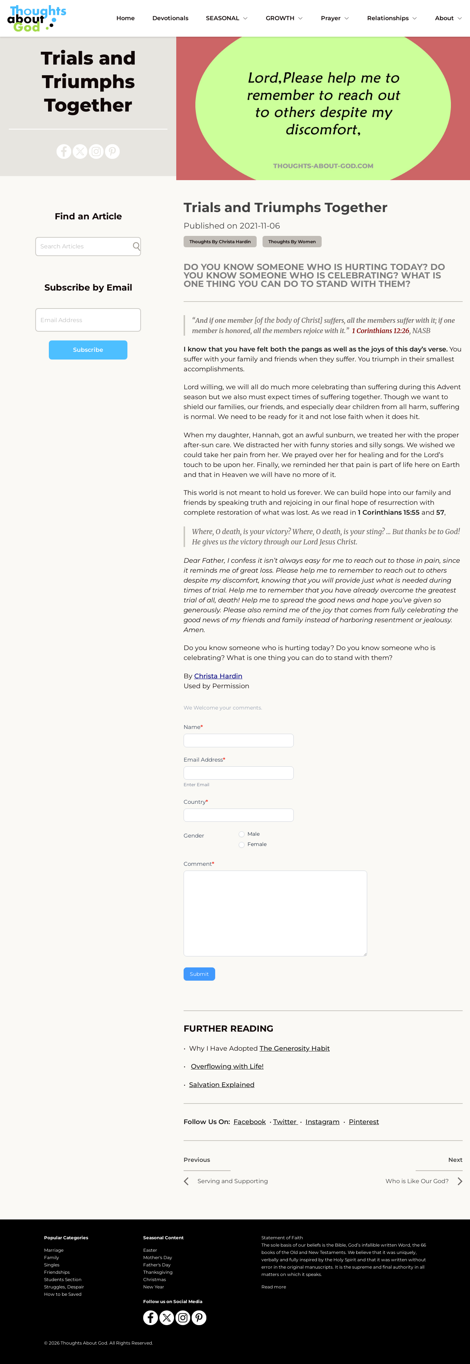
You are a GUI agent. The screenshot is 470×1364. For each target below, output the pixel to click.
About (449, 18)
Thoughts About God (84, 1343)
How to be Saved (63, 1294)
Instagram (323, 1122)
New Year (153, 1287)
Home (125, 18)
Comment (199, 863)
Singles (51, 1265)
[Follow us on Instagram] (96, 151)
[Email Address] (88, 320)
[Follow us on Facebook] (64, 151)
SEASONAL (227, 18)
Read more (273, 1287)
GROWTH (284, 18)
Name (193, 726)
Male (249, 834)
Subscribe (88, 349)
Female (253, 844)
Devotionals (170, 18)
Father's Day (157, 1265)
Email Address (204, 759)
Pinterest (364, 1122)
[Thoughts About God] (36, 18)
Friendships (57, 1272)
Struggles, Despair (64, 1287)
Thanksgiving (158, 1272)
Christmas (154, 1279)
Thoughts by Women (292, 241)
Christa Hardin (218, 676)
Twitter (285, 1122)
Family (51, 1257)
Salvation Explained (221, 1085)
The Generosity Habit (295, 1048)
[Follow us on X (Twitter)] (80, 151)
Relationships (392, 18)
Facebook (250, 1122)
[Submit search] (136, 246)
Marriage (54, 1250)
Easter (150, 1250)
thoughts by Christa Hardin (220, 241)
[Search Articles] (84, 246)
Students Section (63, 1279)
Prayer (335, 18)
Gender (194, 835)
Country (196, 801)
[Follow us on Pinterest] (112, 151)
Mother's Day (157, 1257)
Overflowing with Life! (227, 1066)
